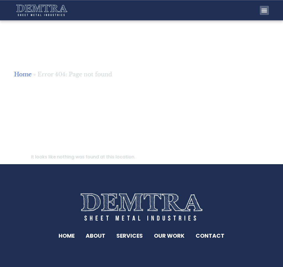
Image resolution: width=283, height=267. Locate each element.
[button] (264, 10)
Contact (210, 236)
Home (23, 77)
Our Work (169, 236)
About (95, 236)
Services (129, 236)
